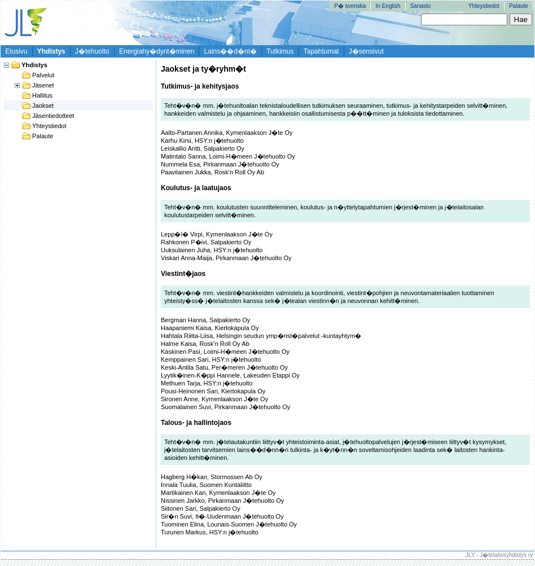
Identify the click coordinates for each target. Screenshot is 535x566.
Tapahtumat (321, 51)
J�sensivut (366, 51)
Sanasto (420, 6)
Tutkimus (279, 51)
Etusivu (16, 51)
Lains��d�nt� (230, 51)
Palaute (518, 6)
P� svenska (350, 6)
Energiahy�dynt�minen (156, 51)
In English (388, 6)
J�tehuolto (92, 51)
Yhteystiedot (483, 6)
